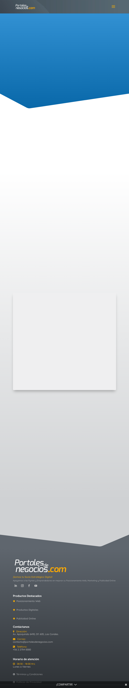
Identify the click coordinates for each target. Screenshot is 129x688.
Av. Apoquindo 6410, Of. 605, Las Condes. (36, 634)
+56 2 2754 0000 (22, 649)
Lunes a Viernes (22, 666)
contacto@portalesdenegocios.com (33, 641)
